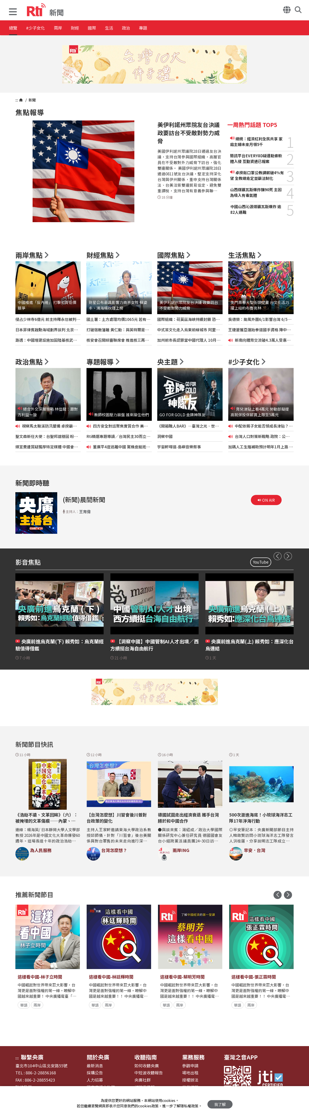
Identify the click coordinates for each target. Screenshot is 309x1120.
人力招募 (95, 1080)
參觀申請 (190, 1065)
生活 (127, 28)
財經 (86, 28)
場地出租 (190, 1072)
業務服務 (193, 1057)
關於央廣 (98, 1057)
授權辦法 (190, 1080)
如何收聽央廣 (146, 1065)
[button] (12, 12)
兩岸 (66, 28)
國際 (106, 28)
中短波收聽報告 (148, 1072)
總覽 (13, 28)
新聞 (32, 100)
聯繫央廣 (32, 1057)
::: (16, 100)
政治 (147, 28)
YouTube (261, 562)
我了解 (220, 1103)
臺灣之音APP (241, 1057)
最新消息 (95, 1065)
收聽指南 (145, 1057)
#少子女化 (39, 28)
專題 (167, 28)
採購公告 (95, 1072)
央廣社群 (142, 1080)
